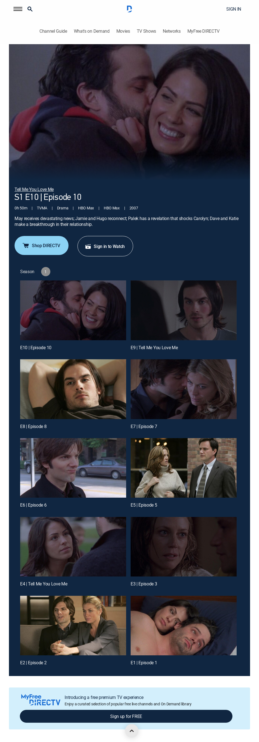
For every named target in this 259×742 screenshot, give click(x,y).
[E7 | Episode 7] (184, 389)
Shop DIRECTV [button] (41, 245)
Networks (171, 31)
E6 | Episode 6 (33, 505)
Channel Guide (53, 31)
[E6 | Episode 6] (73, 468)
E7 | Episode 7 (144, 426)
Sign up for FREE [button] (126, 716)
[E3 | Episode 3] (184, 546)
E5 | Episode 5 (144, 505)
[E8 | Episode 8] (73, 389)
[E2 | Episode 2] (73, 625)
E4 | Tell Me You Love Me (43, 584)
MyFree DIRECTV (203, 31)
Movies (123, 31)
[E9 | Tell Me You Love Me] (184, 310)
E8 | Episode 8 (33, 426)
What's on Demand (92, 31)
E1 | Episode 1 (144, 663)
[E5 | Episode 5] (184, 468)
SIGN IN (233, 9)
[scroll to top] (132, 730)
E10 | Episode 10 (35, 347)
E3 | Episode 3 (144, 584)
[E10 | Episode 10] (73, 310)
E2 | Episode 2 (33, 663)
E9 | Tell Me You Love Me (154, 347)
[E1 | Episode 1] (184, 625)
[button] (17, 8)
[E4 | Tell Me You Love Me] (73, 546)
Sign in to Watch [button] (105, 246)
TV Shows (146, 31)
